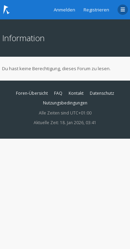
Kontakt (76, 93)
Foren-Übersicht (32, 93)
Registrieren (96, 10)
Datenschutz (102, 93)
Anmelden (64, 10)
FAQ (58, 93)
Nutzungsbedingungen (65, 103)
